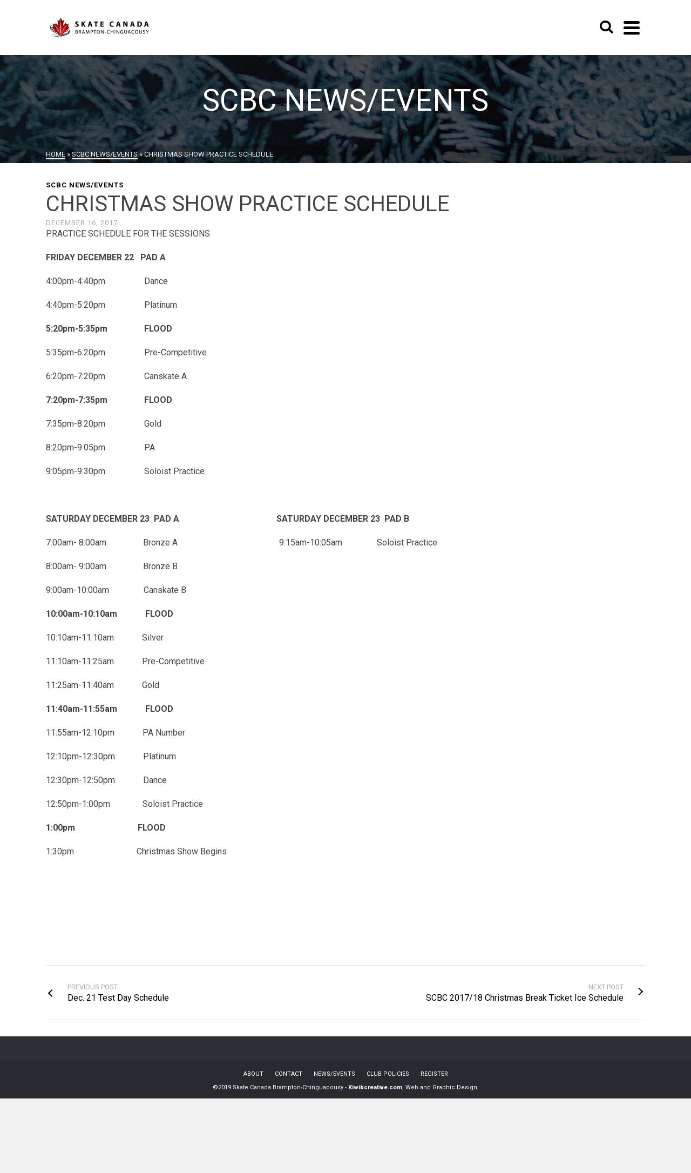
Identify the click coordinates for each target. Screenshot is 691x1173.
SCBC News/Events (85, 185)
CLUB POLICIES (388, 1073)
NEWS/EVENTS (334, 1073)
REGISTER (434, 1073)
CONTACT (288, 1073)
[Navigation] (631, 27)
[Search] (606, 27)
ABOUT (253, 1073)
